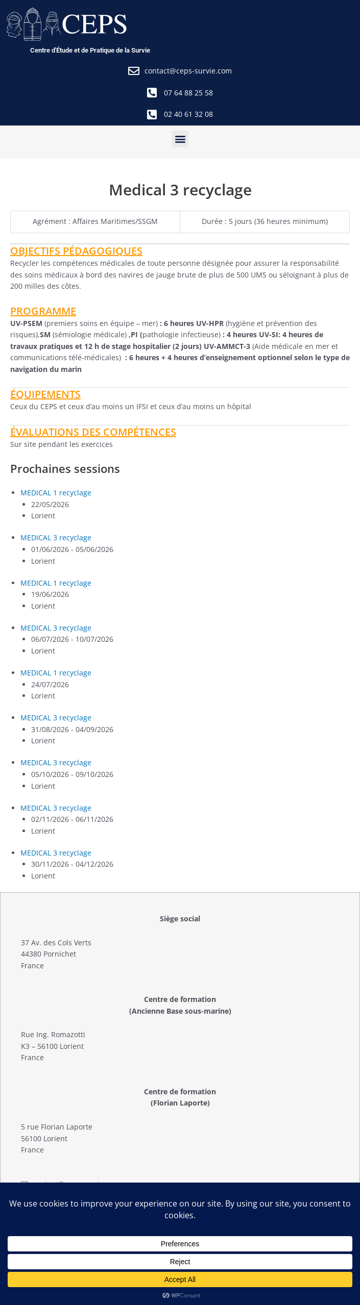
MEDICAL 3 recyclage (55, 537)
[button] (180, 139)
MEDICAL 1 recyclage (55, 492)
